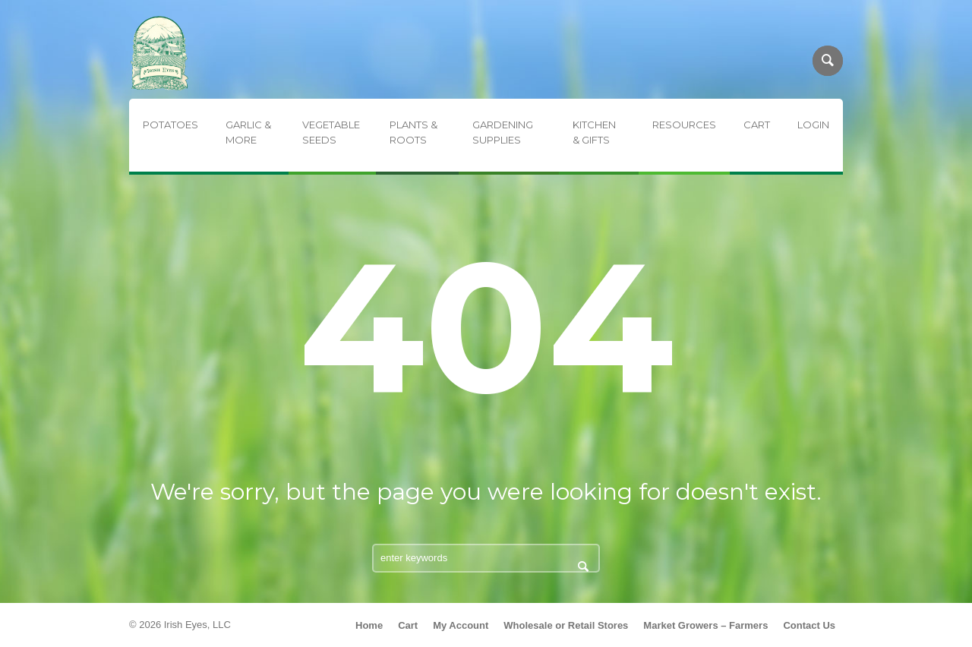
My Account (460, 625)
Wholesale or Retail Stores (565, 625)
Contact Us (809, 625)
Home (369, 625)
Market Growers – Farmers (705, 625)
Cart (408, 625)
